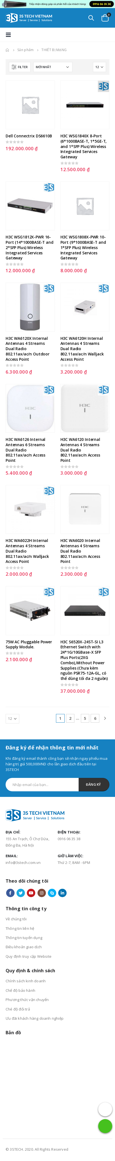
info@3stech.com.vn (23, 862)
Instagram (41, 893)
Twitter (21, 893)
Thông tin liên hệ (20, 928)
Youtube (31, 893)
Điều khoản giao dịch (24, 946)
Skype (52, 893)
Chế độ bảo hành (20, 990)
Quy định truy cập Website (28, 956)
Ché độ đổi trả (18, 1009)
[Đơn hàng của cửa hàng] (52, 67)
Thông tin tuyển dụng (24, 937)
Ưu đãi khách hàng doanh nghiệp (35, 1018)
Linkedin (62, 893)
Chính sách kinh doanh (26, 980)
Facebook (10, 893)
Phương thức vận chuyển (27, 999)
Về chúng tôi (16, 918)
